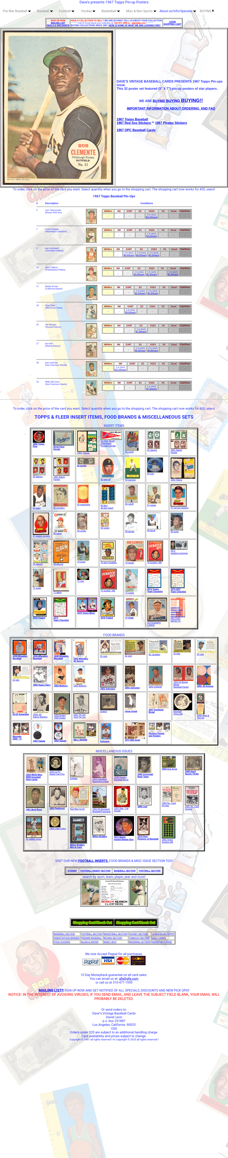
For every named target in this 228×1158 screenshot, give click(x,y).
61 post (110, 655)
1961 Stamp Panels (179, 450)
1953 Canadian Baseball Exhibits (100, 779)
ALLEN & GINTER (89, 942)
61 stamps (153, 449)
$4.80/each (153, 350)
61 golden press (34, 838)
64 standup (132, 479)
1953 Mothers (79, 685)
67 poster (154, 504)
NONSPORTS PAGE (162, 942)
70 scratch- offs (155, 561)
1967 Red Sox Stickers (134, 123)
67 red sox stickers (179, 507)
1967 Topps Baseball (132, 119)
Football (66, 11)
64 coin (155, 472)
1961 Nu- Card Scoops (192, 806)
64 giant (39, 507)
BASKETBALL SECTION (115, 934)
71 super (38, 587)
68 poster (82, 530)
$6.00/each (129, 255)
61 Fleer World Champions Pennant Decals (111, 442)
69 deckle (131, 530)
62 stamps (39, 475)
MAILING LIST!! (51, 990)
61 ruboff (132, 451)
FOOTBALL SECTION (91, 934)
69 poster (105, 527)
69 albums (61, 563)
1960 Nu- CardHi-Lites (172, 803)
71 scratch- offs (109, 589)
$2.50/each (140, 293)
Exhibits (76, 777)
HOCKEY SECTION (138, 934)
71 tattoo (61, 591)
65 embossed (83, 503)
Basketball (110, 11)
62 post (135, 655)
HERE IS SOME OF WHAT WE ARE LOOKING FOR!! (134, 25)
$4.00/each (141, 255)
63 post (206, 653)
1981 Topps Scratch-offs (168, 839)
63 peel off (107, 478)
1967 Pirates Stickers (171, 123)
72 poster (131, 592)
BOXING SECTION (113, 938)
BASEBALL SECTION (64, 934)
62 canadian (158, 653)
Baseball (45, 11)
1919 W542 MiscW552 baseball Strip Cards (34, 777)
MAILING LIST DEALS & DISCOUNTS (58, 24)
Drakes (108, 710)
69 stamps (40, 563)
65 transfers (60, 507)
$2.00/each (153, 293)
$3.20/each (151, 236)
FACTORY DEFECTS (178, 618)
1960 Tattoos (87, 452)
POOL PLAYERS (62, 942)
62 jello (182, 652)
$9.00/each (130, 312)
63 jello (21, 679)
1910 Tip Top (79, 717)
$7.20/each (151, 389)
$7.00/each (141, 331)
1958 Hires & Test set (203, 715)
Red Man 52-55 (79, 808)
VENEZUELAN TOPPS (163, 934)
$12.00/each (120, 369)
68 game (60, 532)
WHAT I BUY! (110, 942)
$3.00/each (139, 274)
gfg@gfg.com (128, 979)
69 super (177, 530)
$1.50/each (173, 274)
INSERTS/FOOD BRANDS (66, 938)
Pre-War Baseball (17, 11)
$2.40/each (151, 274)
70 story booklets (109, 561)
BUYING (207, 11)
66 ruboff (131, 503)
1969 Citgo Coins (57, 827)
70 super (83, 561)
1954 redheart (156, 686)
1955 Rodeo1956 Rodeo (62, 715)
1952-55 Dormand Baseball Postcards (101, 809)
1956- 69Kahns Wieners (41, 714)
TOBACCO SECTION (139, 938)
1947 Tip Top (81, 713)
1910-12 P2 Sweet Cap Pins (57, 771)
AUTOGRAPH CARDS (157, 623)
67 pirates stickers (41, 535)
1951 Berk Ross (34, 809)
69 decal (154, 529)
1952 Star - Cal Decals (122, 808)
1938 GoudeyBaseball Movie (121, 777)
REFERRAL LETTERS (139, 942)
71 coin (83, 580)
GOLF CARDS (159, 938)
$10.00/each (152, 217)
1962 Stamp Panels (61, 477)
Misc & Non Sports (141, 11)
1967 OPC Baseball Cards (136, 130)
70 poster (134, 562)
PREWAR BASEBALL (91, 938)
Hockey (88, 11)
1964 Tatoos (183, 479)
